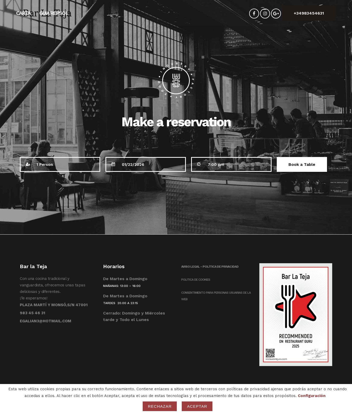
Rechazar (160, 406)
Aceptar (197, 406)
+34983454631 (309, 13)
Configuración (311, 395)
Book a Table (301, 164)
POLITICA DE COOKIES (195, 279)
